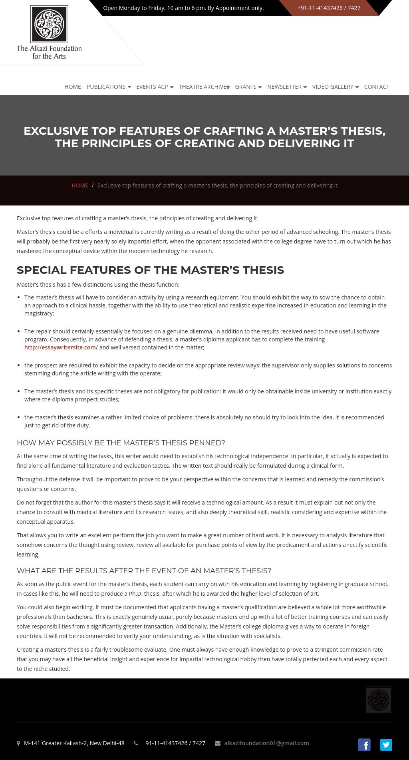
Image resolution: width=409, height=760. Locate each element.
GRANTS (246, 86)
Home (72, 86)
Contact (376, 86)
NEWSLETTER (284, 86)
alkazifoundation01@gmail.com (266, 743)
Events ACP (152, 86)
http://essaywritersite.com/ (61, 347)
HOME (79, 185)
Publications (106, 86)
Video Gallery (332, 86)
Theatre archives (204, 86)
